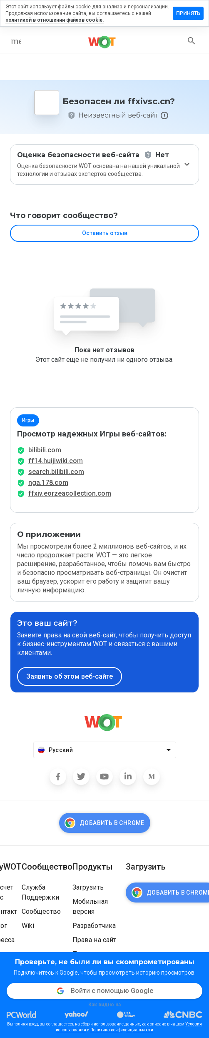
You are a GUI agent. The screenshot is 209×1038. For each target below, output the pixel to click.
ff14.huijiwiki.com (55, 461)
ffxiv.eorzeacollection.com (69, 493)
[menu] (16, 41)
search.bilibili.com (56, 472)
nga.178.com (48, 482)
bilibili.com (44, 450)
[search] (192, 41)
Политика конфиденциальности (121, 1030)
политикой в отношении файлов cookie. (54, 20)
